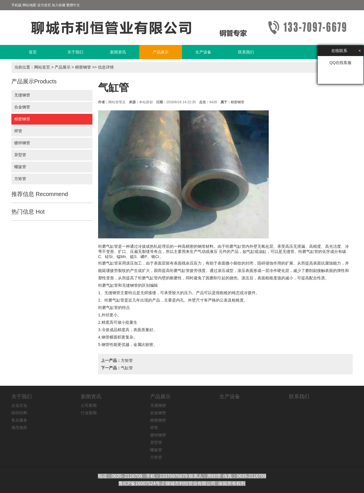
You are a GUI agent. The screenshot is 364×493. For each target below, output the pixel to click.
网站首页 (42, 67)
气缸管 (127, 368)
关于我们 (75, 52)
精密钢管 (83, 67)
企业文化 (19, 405)
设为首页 (44, 5)
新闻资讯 (118, 52)
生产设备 (203, 52)
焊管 (18, 131)
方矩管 (20, 178)
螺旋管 (20, 166)
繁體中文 (73, 5)
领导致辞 (19, 427)
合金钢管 (22, 107)
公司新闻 (89, 405)
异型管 (20, 154)
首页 (33, 52)
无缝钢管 (22, 95)
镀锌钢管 (22, 143)
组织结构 (19, 413)
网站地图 (29, 5)
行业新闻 (89, 413)
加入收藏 (58, 5)
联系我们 (246, 52)
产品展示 (161, 52)
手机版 (16, 5)
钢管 (202, 246)
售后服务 (19, 420)
